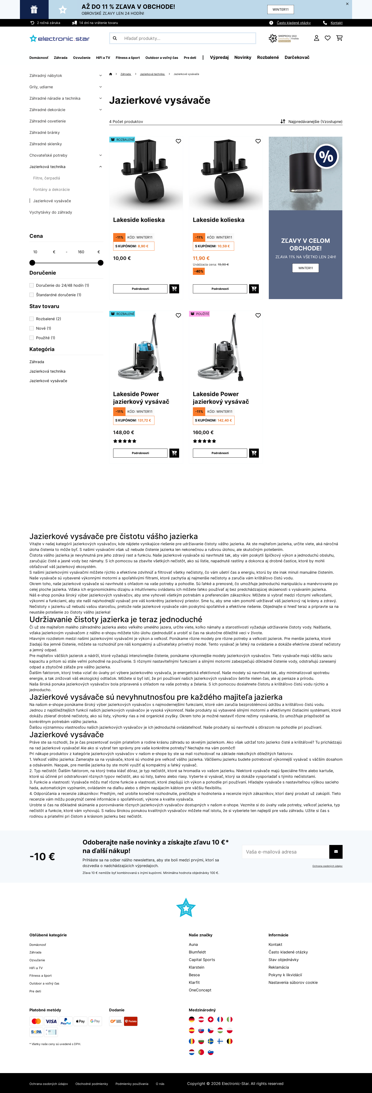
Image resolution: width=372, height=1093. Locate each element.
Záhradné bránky (44, 132)
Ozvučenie (38, 959)
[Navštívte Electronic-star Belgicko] (229, 1040)
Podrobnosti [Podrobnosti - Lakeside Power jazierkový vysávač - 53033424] (220, 453)
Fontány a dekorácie (51, 189)
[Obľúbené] (327, 38)
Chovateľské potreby (48, 155)
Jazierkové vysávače (52, 200)
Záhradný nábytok (45, 75)
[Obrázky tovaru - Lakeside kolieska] (146, 173)
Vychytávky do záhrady (50, 212)
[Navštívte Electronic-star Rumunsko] (192, 1040)
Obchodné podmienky (104, 1082)
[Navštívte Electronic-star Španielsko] (192, 1029)
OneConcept (200, 990)
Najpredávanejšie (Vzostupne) (311, 121)
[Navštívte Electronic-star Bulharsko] (201, 1040)
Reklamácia (279, 967)
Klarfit (194, 982)
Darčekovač (334, 57)
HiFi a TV (37, 967)
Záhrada (36, 362)
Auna (193, 944)
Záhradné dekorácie (47, 109)
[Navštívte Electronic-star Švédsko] (211, 1040)
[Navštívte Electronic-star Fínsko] (220, 1040)
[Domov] (115, 74)
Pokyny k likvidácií (285, 974)
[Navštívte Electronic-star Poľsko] (229, 1029)
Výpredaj (256, 57)
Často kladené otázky (294, 23)
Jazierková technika (47, 166)
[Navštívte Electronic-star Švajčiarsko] (211, 1018)
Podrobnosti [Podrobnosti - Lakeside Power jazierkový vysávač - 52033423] (140, 453)
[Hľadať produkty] (182, 38)
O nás (184, 1082)
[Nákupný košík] (339, 38)
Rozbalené (305, 57)
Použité (45, 338)
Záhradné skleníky (45, 143)
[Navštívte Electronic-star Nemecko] (192, 1018)
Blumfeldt (197, 952)
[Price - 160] (88, 252)
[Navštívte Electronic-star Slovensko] (201, 1029)
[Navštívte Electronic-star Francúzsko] (220, 1018)
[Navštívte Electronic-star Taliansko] (229, 1018)
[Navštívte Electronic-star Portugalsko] (201, 1051)
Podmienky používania (151, 1082)
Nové (43, 328)
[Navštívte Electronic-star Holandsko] (192, 1051)
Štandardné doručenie (58, 295)
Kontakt (337, 23)
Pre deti (36, 990)
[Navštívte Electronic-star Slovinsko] (211, 1051)
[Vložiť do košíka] (174, 288)
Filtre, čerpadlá (46, 178)
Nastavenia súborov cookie (293, 982)
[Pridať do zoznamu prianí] (178, 141)
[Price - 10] (44, 252)
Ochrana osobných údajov (325, 866)
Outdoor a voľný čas (47, 982)
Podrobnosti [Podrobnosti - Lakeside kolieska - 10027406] (220, 289)
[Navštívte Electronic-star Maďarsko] (220, 1029)
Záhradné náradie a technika (54, 98)
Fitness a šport (42, 974)
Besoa (194, 974)
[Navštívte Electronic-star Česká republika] (211, 1029)
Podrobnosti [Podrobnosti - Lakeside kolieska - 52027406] (140, 289)
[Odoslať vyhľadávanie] (115, 38)
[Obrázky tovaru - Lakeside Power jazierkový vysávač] (146, 348)
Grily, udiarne (41, 86)
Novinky (280, 57)
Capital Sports (202, 959)
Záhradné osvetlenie (47, 121)
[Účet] (316, 38)
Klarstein (196, 967)
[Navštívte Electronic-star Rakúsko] (201, 1018)
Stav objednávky (284, 959)
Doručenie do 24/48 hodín (62, 285)
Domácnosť (39, 944)
